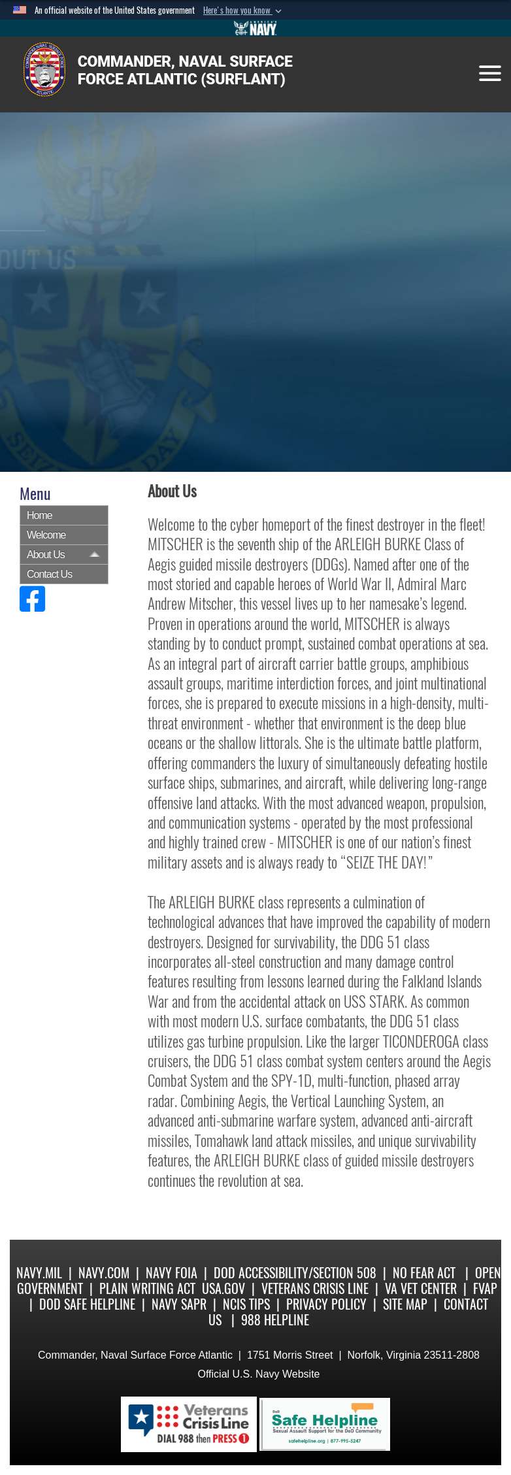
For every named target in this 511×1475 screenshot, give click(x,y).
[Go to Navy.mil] (255, 28)
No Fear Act (424, 1273)
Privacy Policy (326, 1304)
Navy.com (103, 1273)
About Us (46, 554)
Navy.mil (39, 1273)
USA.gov (223, 1288)
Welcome (46, 534)
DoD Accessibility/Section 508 (295, 1273)
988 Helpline (275, 1320)
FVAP (485, 1288)
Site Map (405, 1304)
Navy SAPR (179, 1304)
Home (39, 515)
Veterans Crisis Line (315, 1288)
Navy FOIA (171, 1273)
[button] (243, 10)
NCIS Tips (246, 1304)
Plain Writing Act (147, 1288)
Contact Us (49, 574)
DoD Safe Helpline (87, 1304)
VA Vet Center (421, 1288)
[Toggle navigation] (490, 73)
